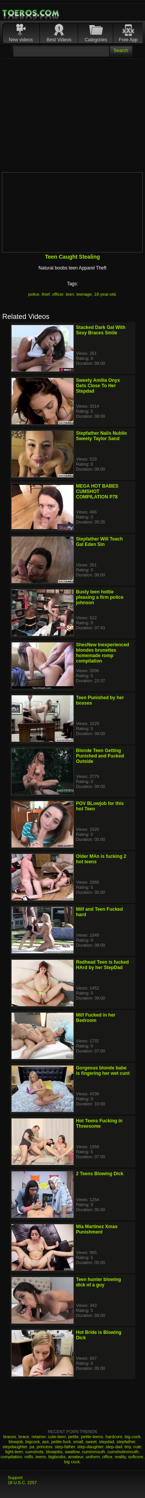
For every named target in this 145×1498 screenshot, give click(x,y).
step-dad (114, 1446)
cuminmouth (93, 1451)
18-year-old (105, 294)
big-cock (132, 1436)
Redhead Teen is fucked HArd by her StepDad (102, 964)
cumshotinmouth (123, 1451)
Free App (128, 39)
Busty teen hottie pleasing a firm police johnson (100, 597)
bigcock (33, 1441)
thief (46, 294)
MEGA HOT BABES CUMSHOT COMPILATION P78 (97, 491)
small (78, 1441)
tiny (128, 1446)
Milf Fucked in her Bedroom (96, 1017)
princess (45, 1446)
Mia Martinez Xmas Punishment (97, 1229)
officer (57, 294)
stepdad (106, 1441)
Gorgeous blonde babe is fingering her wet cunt (103, 1070)
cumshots (35, 1451)
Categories (96, 39)
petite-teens (92, 1436)
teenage (84, 294)
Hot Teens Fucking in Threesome (99, 1123)
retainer (38, 1436)
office (107, 1456)
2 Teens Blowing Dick (99, 1173)
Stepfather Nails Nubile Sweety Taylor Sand (101, 435)
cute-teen (57, 1436)
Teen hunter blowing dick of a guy (98, 1282)
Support (15, 1477)
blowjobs (54, 1451)
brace (24, 1436)
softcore (135, 1456)
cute (137, 1446)
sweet (91, 1441)
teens (41, 1456)
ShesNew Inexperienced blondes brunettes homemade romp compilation (102, 653)
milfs (28, 1456)
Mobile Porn (31, 13)
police (33, 294)
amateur (76, 1456)
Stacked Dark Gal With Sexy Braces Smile (101, 330)
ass (45, 1441)
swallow (72, 1451)
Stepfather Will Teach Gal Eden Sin (99, 541)
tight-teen (14, 1451)
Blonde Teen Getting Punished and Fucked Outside (100, 756)
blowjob (16, 1441)
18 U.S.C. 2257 (22, 1482)
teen (70, 294)
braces (9, 1436)
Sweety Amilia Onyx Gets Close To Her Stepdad (98, 386)
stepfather (125, 1441)
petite (73, 1436)
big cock (72, 1461)
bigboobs (57, 1456)
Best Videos (59, 39)
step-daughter (90, 1446)
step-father (65, 1446)
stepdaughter (15, 1446)
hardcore (114, 1436)
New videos (21, 39)
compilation (11, 1456)
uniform (93, 1456)
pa (31, 1446)
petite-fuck (61, 1441)
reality (120, 1456)
